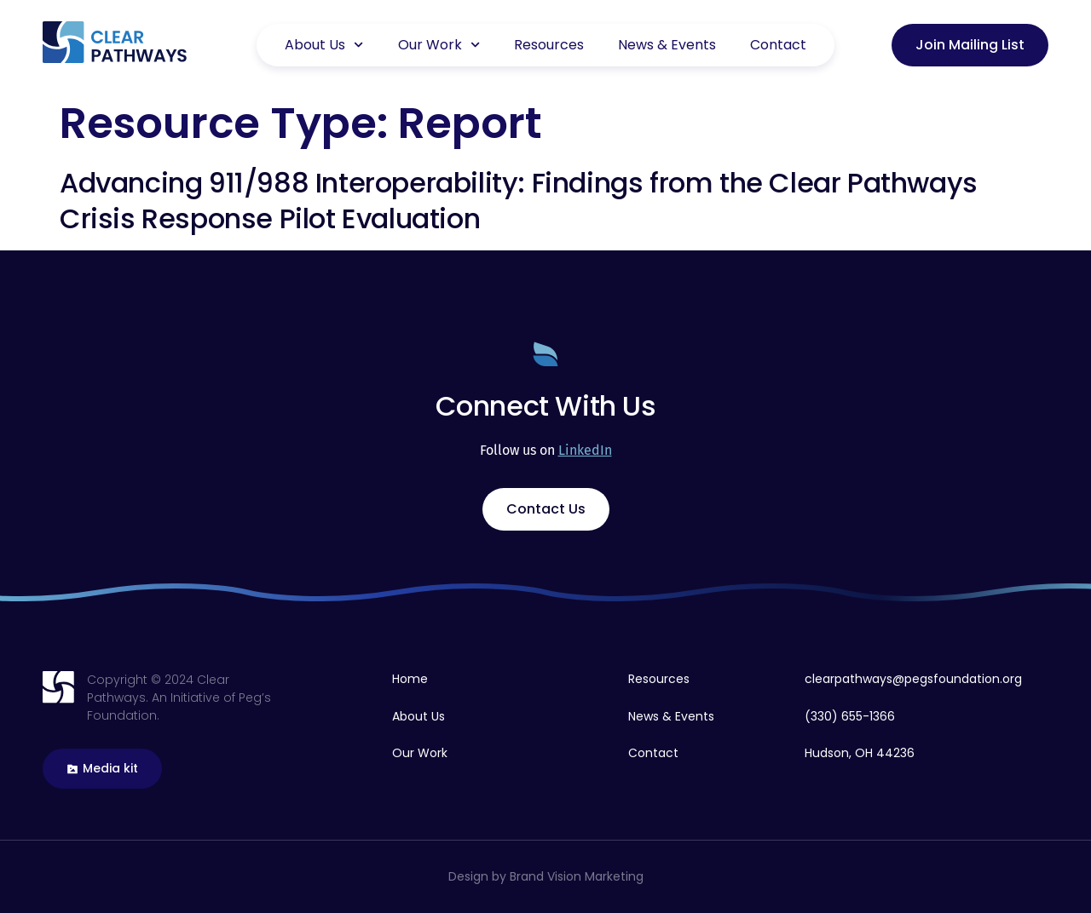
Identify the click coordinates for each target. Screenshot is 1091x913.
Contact (778, 45)
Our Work (439, 45)
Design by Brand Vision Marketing (546, 876)
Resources (549, 45)
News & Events (667, 45)
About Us (324, 45)
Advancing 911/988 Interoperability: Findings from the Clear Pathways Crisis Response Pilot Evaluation (519, 201)
